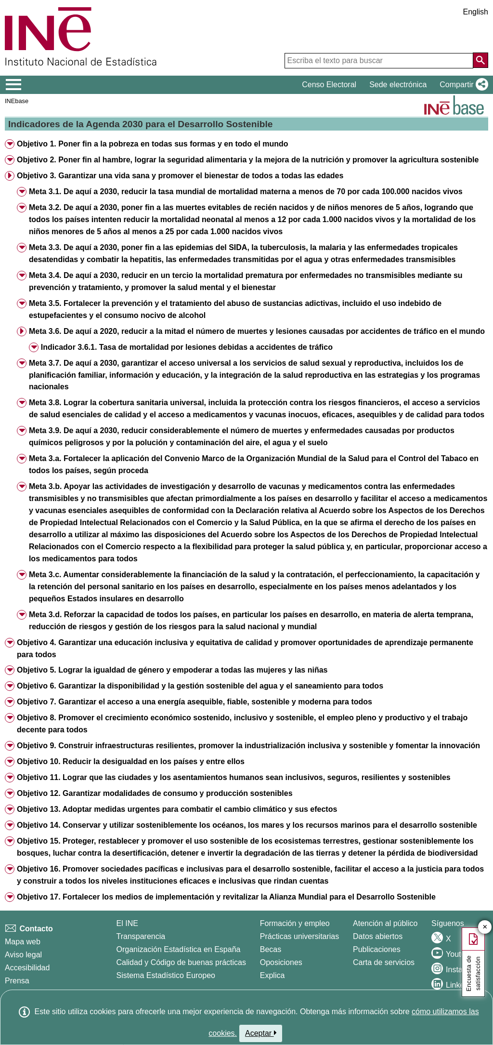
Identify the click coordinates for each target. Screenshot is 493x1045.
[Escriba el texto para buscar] (379, 60)
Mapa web (22, 942)
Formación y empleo (295, 923)
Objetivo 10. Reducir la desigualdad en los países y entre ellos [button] (131, 761)
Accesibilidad (27, 968)
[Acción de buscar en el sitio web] (480, 60)
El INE (127, 923)
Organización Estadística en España (179, 949)
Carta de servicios (384, 962)
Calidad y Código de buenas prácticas (181, 962)
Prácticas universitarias (299, 936)
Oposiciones (281, 962)
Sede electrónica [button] (398, 84)
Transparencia (141, 936)
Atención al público (385, 923)
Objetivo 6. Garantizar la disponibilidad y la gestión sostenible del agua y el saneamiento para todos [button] (200, 686)
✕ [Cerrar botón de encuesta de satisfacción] (485, 927)
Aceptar (260, 1033)
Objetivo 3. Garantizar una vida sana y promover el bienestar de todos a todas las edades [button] (180, 176)
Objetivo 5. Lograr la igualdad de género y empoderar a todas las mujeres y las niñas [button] (172, 670)
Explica (272, 975)
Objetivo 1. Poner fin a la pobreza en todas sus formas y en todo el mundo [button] (152, 144)
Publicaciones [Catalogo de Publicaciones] (377, 949)
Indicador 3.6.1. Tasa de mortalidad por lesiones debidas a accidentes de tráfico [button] (187, 347)
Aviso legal (23, 955)
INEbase (16, 101)
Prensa (17, 981)
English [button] (475, 12)
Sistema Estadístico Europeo (166, 975)
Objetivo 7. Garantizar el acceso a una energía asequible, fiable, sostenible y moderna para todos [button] (194, 702)
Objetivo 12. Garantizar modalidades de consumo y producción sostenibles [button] (155, 793)
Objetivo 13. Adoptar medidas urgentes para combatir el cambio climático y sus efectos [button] (177, 809)
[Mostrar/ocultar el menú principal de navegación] (14, 84)
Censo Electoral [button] (329, 84)
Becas (270, 949)
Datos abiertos (377, 936)
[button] (462, 84)
